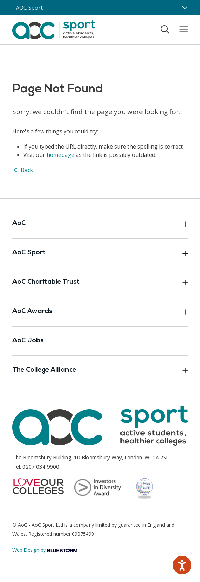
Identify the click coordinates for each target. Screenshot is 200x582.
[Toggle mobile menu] (179, 29)
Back (22, 170)
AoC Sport (100, 253)
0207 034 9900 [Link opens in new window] (40, 466)
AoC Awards (100, 311)
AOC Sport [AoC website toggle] (29, 7)
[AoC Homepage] (53, 29)
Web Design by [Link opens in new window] (44, 549)
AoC (100, 223)
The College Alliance (100, 370)
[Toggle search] (165, 29)
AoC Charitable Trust (100, 282)
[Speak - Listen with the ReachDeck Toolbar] (182, 565)
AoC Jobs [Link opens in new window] (28, 341)
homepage (60, 155)
